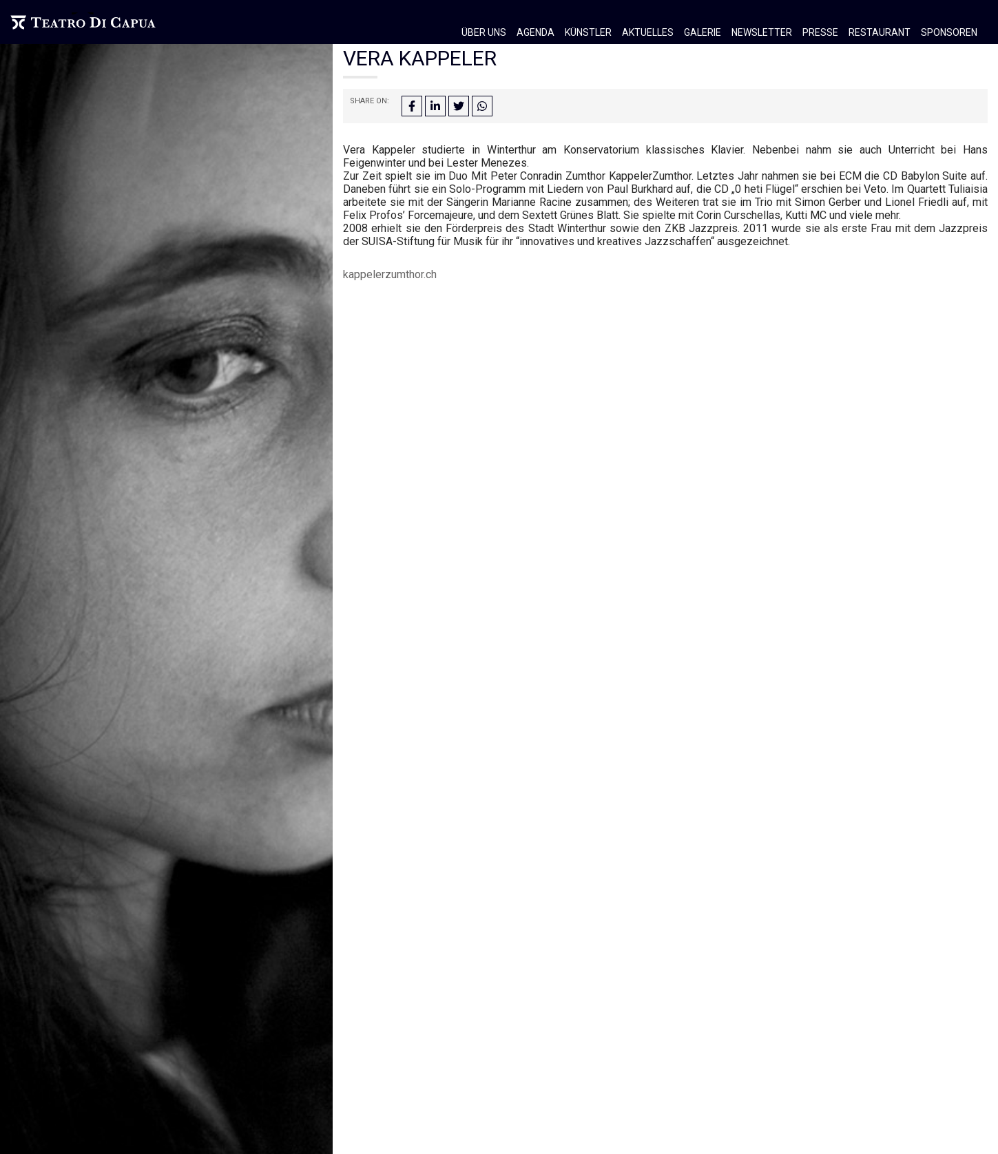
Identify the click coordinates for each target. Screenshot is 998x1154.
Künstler (588, 32)
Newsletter (761, 32)
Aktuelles (648, 32)
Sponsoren (949, 32)
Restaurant (880, 32)
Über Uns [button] (483, 32)
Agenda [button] (535, 32)
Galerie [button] (702, 32)
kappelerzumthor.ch (390, 274)
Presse (820, 32)
